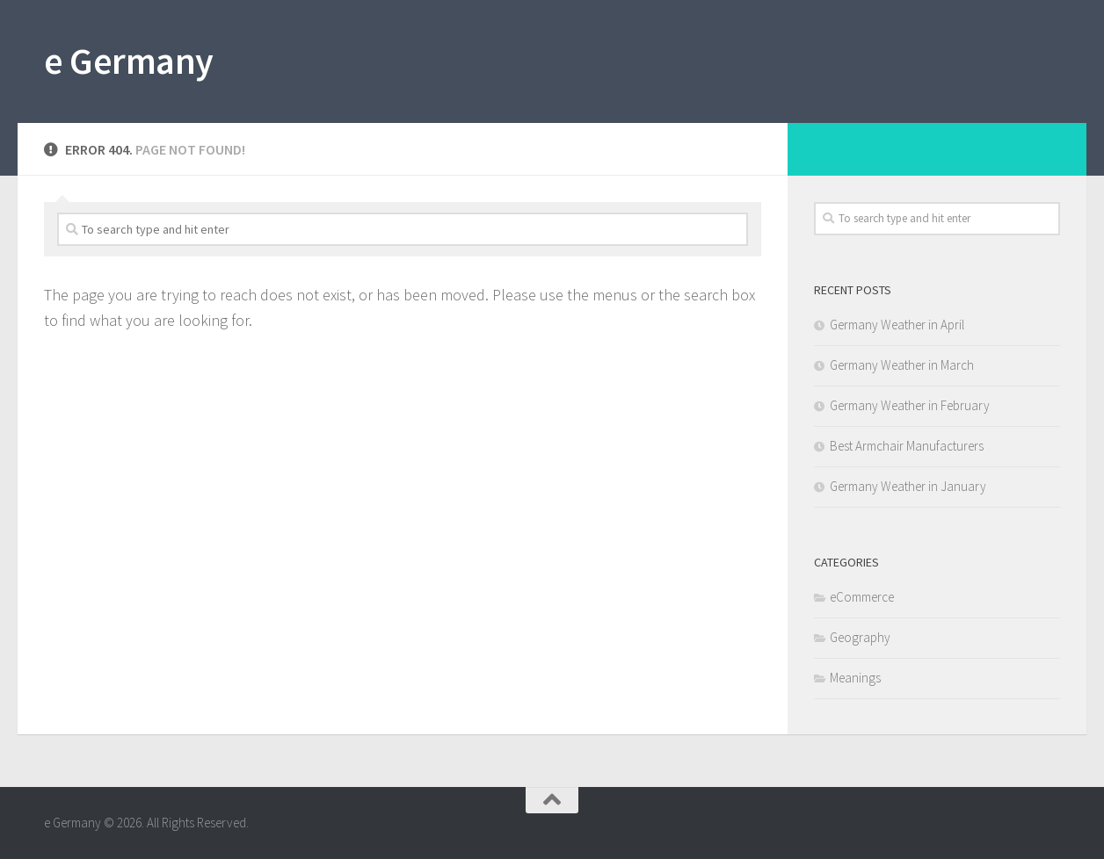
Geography (860, 637)
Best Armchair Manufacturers (907, 445)
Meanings (855, 677)
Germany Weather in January (908, 486)
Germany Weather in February (910, 405)
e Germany (129, 60)
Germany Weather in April (897, 324)
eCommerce (862, 596)
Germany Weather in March (902, 365)
